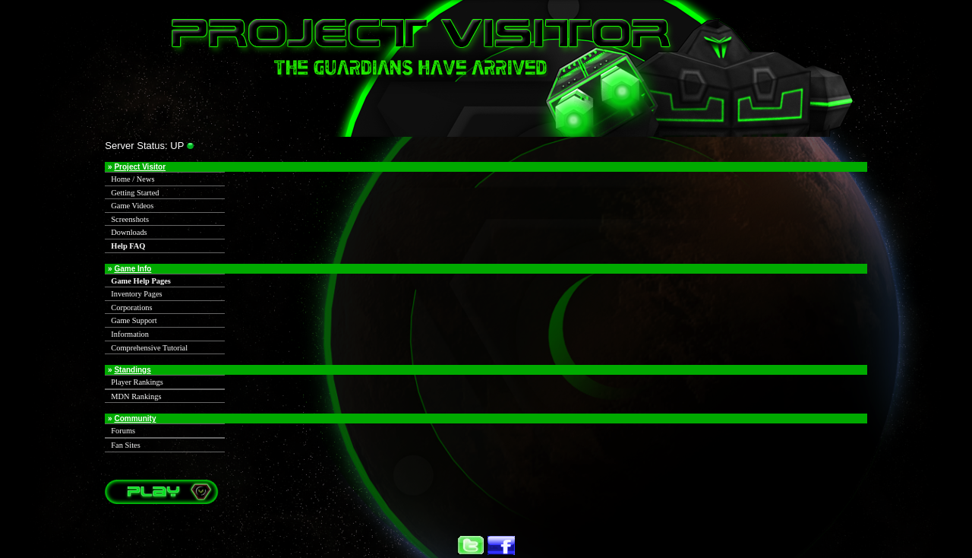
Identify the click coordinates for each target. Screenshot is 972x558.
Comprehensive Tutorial (149, 348)
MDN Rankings (136, 396)
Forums (123, 430)
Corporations (131, 307)
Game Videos (132, 205)
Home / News (132, 179)
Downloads (129, 232)
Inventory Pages (136, 294)
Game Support (133, 320)
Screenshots (130, 219)
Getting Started (135, 193)
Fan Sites (125, 445)
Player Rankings (137, 382)
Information (130, 334)
